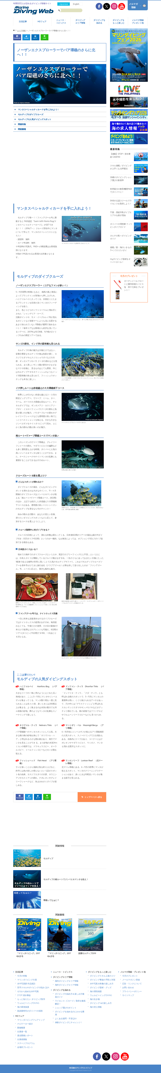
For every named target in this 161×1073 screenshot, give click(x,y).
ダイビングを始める (99, 21)
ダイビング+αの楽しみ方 (101, 1003)
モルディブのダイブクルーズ (30, 114)
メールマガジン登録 (131, 979)
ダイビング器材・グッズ (100, 987)
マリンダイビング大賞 (27, 979)
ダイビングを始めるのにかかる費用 (69, 1013)
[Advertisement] (37, 823)
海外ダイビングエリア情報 (66, 985)
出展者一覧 (22, 1031)
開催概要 (21, 1027)
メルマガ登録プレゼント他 (138, 21)
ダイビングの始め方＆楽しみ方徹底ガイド (69, 995)
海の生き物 (95, 999)
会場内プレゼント (25, 1047)
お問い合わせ (128, 987)
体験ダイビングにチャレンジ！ (68, 1022)
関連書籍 (22, 129)
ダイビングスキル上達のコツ (102, 976)
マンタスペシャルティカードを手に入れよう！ (38, 109)
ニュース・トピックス (61, 21)
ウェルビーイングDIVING (28, 1003)
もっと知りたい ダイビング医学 (31, 999)
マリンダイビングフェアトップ (31, 1020)
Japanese (63, 4)
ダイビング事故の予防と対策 (102, 979)
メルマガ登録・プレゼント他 (133, 972)
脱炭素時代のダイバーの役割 (30, 1011)
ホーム (14, 30)
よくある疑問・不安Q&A (66, 1018)
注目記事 (23, 21)
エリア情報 (21, 31)
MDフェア (41, 21)
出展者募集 (22, 1039)
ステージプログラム (26, 1043)
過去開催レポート (25, 1035)
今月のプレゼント (130, 976)
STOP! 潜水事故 (24, 995)
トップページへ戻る (93, 797)
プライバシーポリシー (132, 991)
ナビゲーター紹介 (25, 1024)
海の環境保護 (23, 1007)
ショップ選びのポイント (65, 1007)
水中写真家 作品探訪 (26, 983)
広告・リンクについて (132, 983)
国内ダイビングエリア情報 (66, 981)
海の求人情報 (96, 1007)
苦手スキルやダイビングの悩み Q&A (33, 987)
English (76, 4)
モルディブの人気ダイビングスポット (34, 119)
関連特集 (22, 124)
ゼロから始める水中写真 (28, 991)
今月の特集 (22, 976)
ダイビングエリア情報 (80, 21)
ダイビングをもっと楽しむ (118, 21)
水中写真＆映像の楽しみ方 (101, 983)
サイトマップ (128, 995)
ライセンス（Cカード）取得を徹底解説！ (70, 1002)
